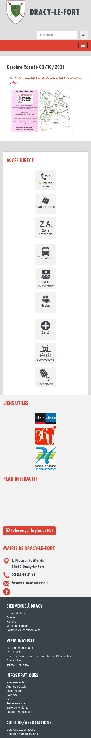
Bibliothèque (14, 690)
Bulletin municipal (17, 664)
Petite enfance (15, 703)
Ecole (10, 699)
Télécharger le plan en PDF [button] (29, 530)
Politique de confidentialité (23, 630)
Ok (84, 34)
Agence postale (16, 686)
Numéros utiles (16, 682)
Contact (11, 617)
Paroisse (12, 695)
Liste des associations (20, 729)
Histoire (11, 621)
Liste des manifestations (22, 733)
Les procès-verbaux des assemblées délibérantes (38, 656)
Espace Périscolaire (19, 712)
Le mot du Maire (17, 613)
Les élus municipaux (19, 647)
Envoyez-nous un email (30, 583)
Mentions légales (17, 626)
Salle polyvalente (17, 707)
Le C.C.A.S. (14, 652)
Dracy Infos (13, 660)
